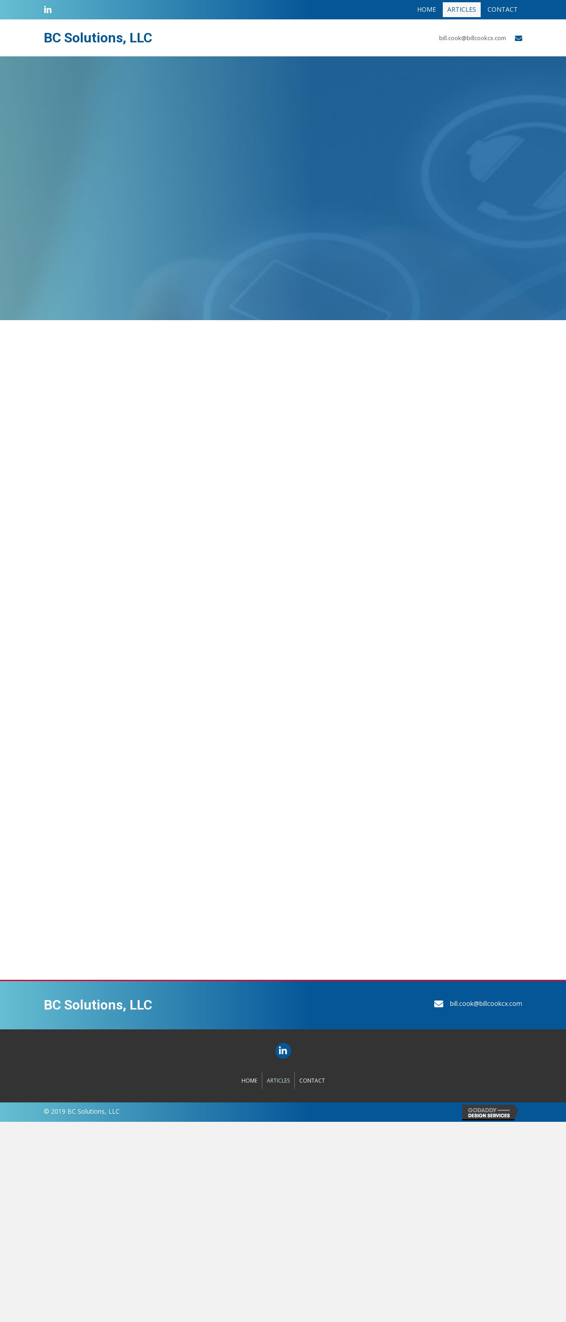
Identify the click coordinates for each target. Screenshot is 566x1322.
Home (249, 1080)
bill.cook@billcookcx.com (486, 1003)
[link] (427, 9)
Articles (278, 1080)
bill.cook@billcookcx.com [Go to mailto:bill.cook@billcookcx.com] (472, 38)
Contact (312, 1080)
